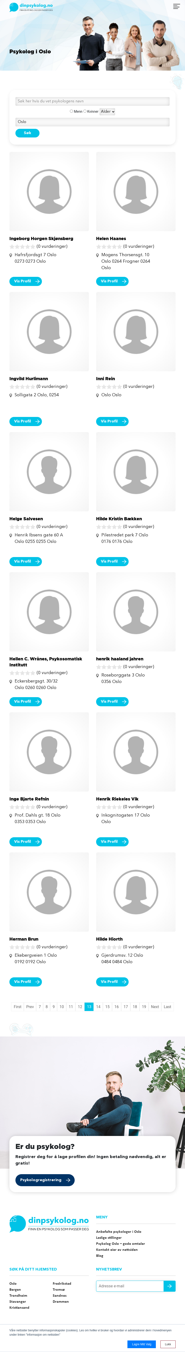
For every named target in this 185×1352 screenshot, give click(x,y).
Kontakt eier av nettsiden (117, 1250)
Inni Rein (105, 378)
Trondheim (18, 1296)
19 (144, 1007)
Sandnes (59, 1296)
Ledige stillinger (109, 1238)
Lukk (168, 1344)
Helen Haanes (111, 238)
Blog (99, 1256)
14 (98, 1007)
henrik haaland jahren (119, 658)
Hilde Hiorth (109, 938)
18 (135, 1007)
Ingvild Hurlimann (28, 378)
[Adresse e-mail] (136, 1286)
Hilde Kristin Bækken (119, 518)
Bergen (15, 1290)
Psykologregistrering (40, 1180)
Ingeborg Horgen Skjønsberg (41, 238)
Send (170, 1286)
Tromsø (59, 1290)
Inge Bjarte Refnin (29, 798)
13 (89, 1007)
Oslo (13, 1284)
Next (155, 1007)
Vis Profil (22, 281)
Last (167, 1007)
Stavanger (17, 1302)
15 (107, 1007)
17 (126, 1007)
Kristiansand (19, 1308)
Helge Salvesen (26, 518)
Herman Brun (23, 938)
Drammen (61, 1302)
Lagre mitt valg (141, 1344)
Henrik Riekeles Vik (117, 798)
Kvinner (91, 111)
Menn (76, 111)
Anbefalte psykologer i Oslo (118, 1232)
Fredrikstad (62, 1284)
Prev (30, 1007)
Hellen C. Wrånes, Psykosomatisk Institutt (45, 661)
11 (71, 1007)
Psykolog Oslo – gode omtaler (120, 1244)
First (17, 1007)
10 (61, 1007)
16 (116, 1007)
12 (80, 1007)
